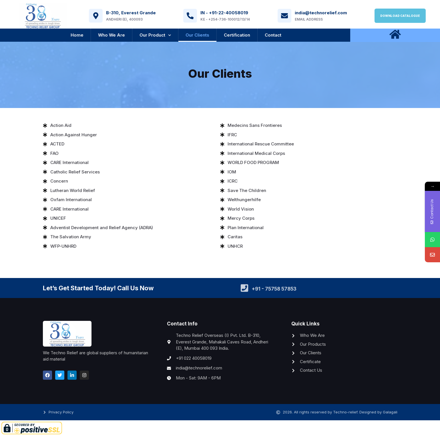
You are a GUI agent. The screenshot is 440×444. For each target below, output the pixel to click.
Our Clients (197, 35)
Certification (237, 35)
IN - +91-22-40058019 (224, 12)
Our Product (155, 35)
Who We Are (111, 35)
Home (77, 35)
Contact (273, 35)
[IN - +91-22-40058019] (190, 16)
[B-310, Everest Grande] (96, 16)
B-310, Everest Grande (131, 12)
